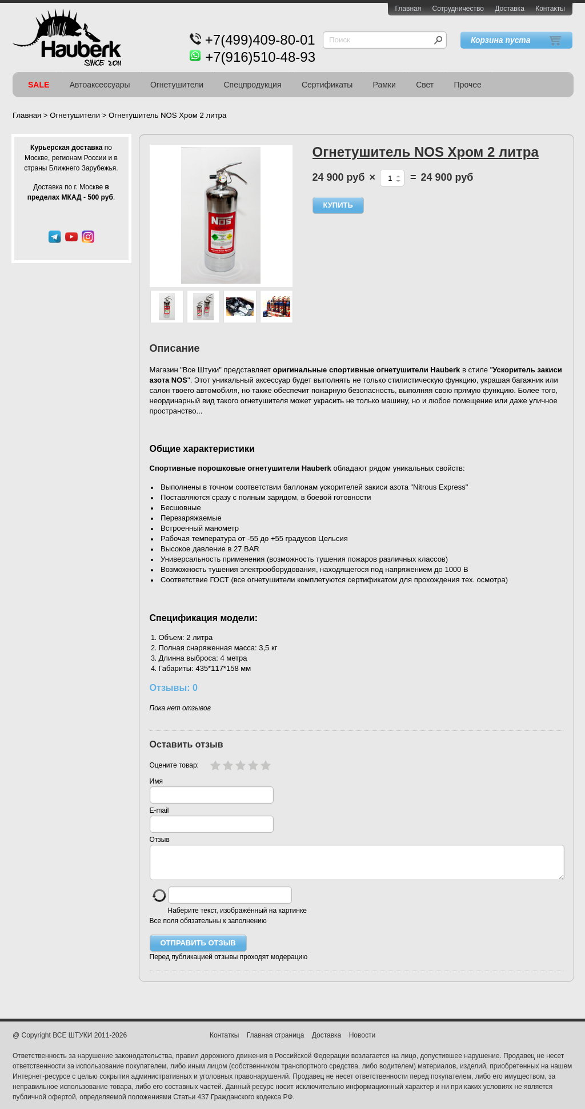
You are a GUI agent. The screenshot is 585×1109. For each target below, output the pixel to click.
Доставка (509, 9)
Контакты (550, 9)
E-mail (159, 810)
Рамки (384, 84)
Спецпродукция (252, 84)
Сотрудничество (458, 9)
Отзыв (160, 840)
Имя (156, 781)
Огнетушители (176, 84)
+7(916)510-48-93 (260, 57)
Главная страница (275, 1042)
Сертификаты (327, 84)
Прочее (468, 84)
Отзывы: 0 (174, 687)
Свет (425, 84)
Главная (408, 9)
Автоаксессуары (100, 84)
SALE (38, 84)
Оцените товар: (174, 765)
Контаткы (224, 1042)
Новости (362, 1042)
